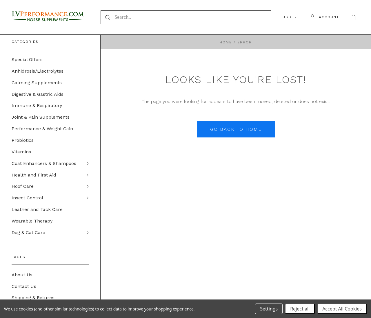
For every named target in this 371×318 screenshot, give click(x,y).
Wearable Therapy (32, 221)
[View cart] (353, 17)
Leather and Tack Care (37, 210)
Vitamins (21, 152)
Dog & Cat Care (28, 233)
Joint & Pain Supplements (41, 117)
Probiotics (23, 140)
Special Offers (27, 59)
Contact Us (24, 287)
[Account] (324, 17)
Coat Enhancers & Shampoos (44, 163)
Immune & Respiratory (37, 106)
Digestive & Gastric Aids (37, 94)
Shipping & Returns (33, 298)
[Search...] (186, 17)
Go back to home (236, 129)
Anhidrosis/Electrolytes (37, 71)
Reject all (300, 309)
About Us (22, 275)
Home (226, 42)
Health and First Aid (34, 175)
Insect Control (27, 198)
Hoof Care (23, 187)
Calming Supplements (37, 82)
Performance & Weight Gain (42, 129)
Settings (269, 309)
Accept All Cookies (342, 309)
